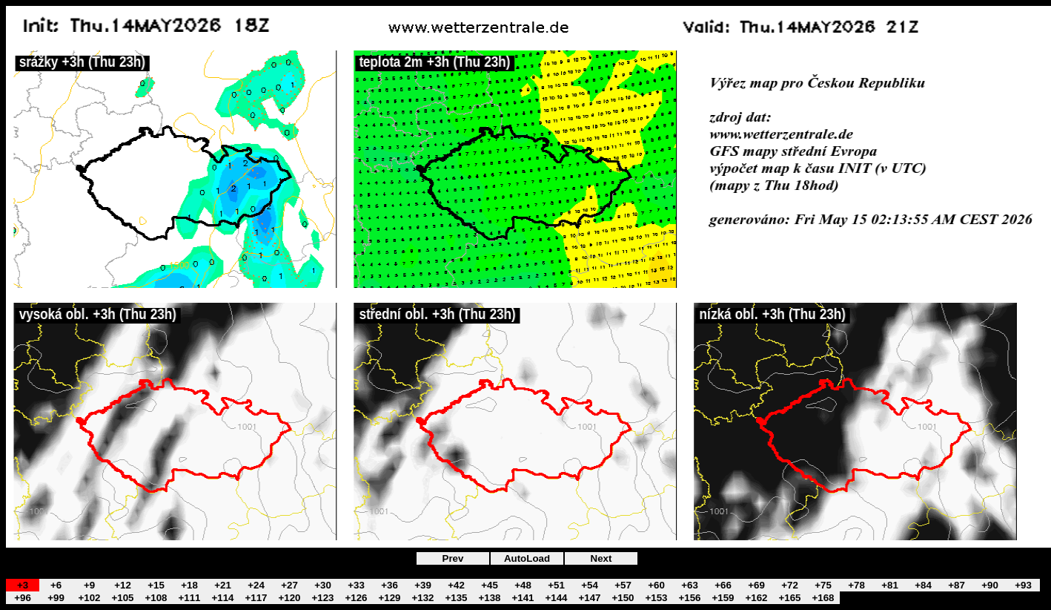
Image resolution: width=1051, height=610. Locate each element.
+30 (322, 585)
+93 (1023, 585)
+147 (589, 597)
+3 (22, 585)
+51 (556, 585)
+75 (823, 585)
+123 (322, 597)
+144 (556, 597)
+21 (222, 585)
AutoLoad (527, 558)
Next (601, 558)
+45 (489, 585)
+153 (656, 597)
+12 (122, 585)
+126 (356, 597)
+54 (589, 585)
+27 (289, 585)
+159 (723, 597)
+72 (789, 585)
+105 (122, 597)
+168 (823, 597)
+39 (422, 585)
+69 (756, 585)
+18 (189, 585)
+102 (89, 597)
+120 (289, 597)
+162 (756, 597)
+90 (989, 585)
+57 (622, 585)
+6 (56, 585)
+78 (856, 585)
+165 (789, 597)
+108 (156, 597)
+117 (256, 597)
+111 (189, 597)
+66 (723, 585)
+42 (456, 585)
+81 (889, 585)
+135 (456, 597)
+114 (222, 597)
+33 (356, 585)
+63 (689, 585)
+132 (422, 597)
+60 (656, 585)
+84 (923, 585)
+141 (522, 597)
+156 (689, 597)
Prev (453, 558)
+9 (89, 585)
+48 (522, 585)
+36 (389, 585)
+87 (956, 585)
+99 (55, 597)
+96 (22, 597)
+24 (256, 585)
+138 (489, 597)
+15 (156, 585)
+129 (389, 597)
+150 (622, 597)
